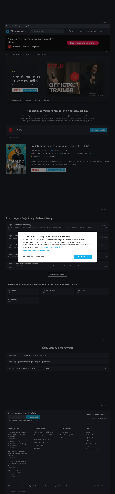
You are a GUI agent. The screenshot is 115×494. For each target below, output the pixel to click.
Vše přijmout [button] (83, 257)
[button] (57, 251)
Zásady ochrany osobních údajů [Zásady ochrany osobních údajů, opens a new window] (49, 247)
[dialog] (57, 246)
